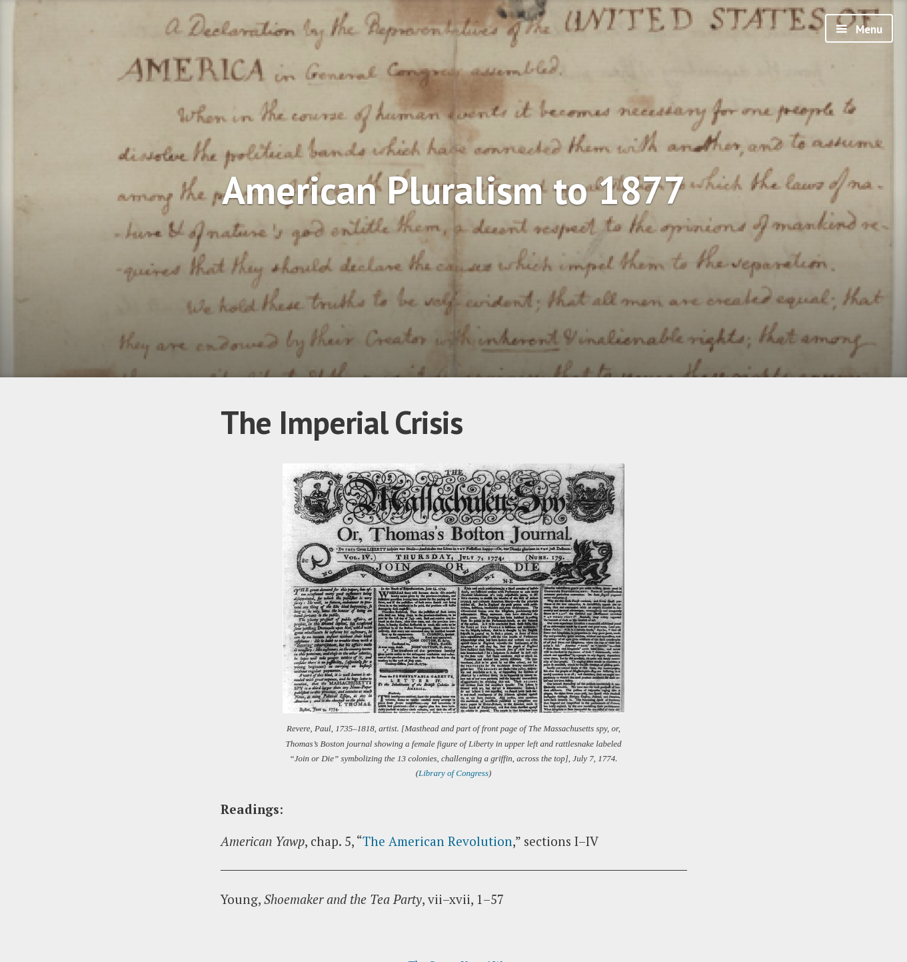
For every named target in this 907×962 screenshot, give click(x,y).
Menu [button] (867, 29)
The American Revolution (437, 841)
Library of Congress (453, 773)
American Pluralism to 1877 (454, 190)
